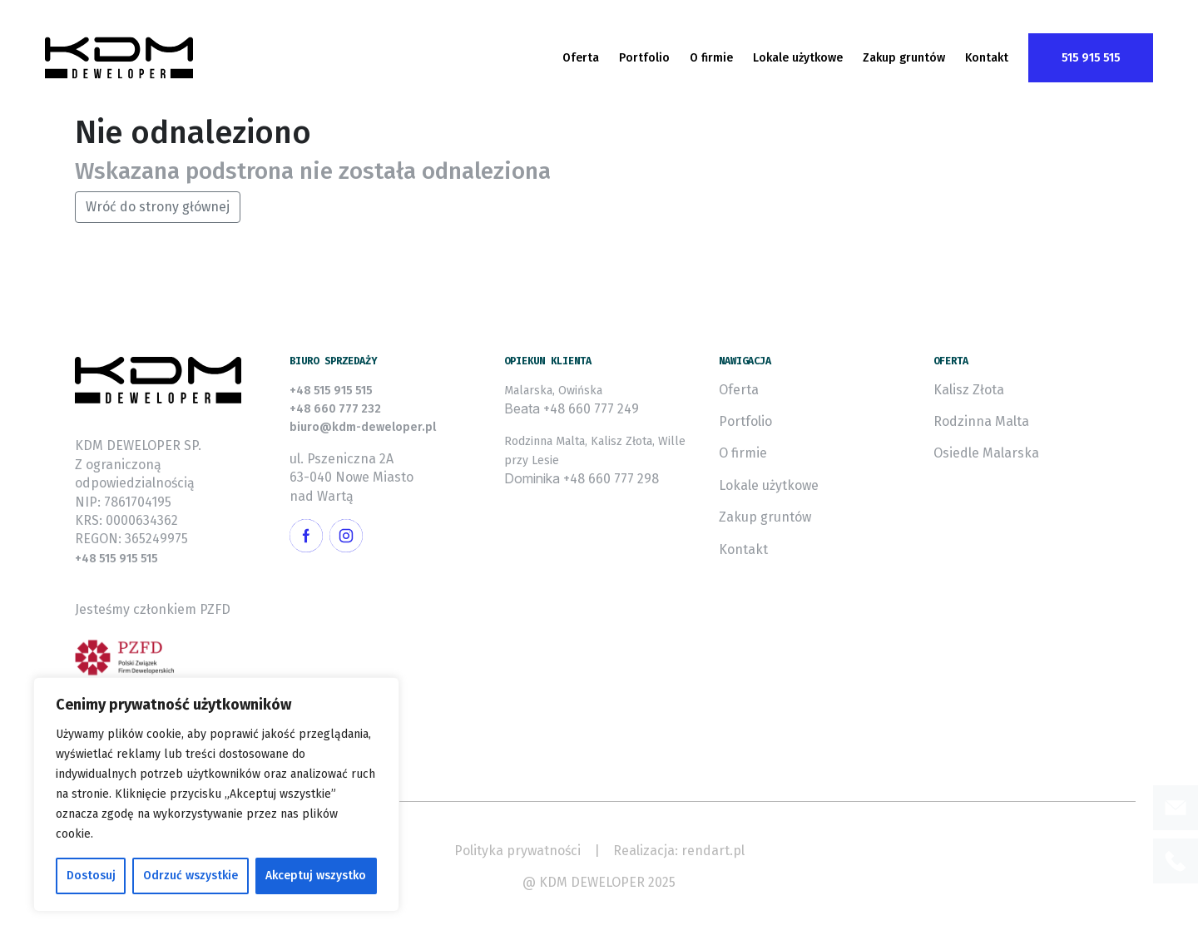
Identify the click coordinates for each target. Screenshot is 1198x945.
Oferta (580, 58)
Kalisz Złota (968, 390)
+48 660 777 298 (611, 479)
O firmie (711, 58)
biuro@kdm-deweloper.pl (363, 427)
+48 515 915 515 (116, 559)
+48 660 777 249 (591, 409)
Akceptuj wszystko (315, 875)
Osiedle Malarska (986, 453)
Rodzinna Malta (981, 421)
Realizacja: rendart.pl (679, 850)
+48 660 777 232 (335, 409)
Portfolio (644, 58)
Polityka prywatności (517, 850)
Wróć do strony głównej (158, 207)
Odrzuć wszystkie (190, 875)
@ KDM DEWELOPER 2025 (599, 882)
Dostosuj (91, 875)
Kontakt (986, 58)
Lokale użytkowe (798, 58)
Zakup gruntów (904, 58)
